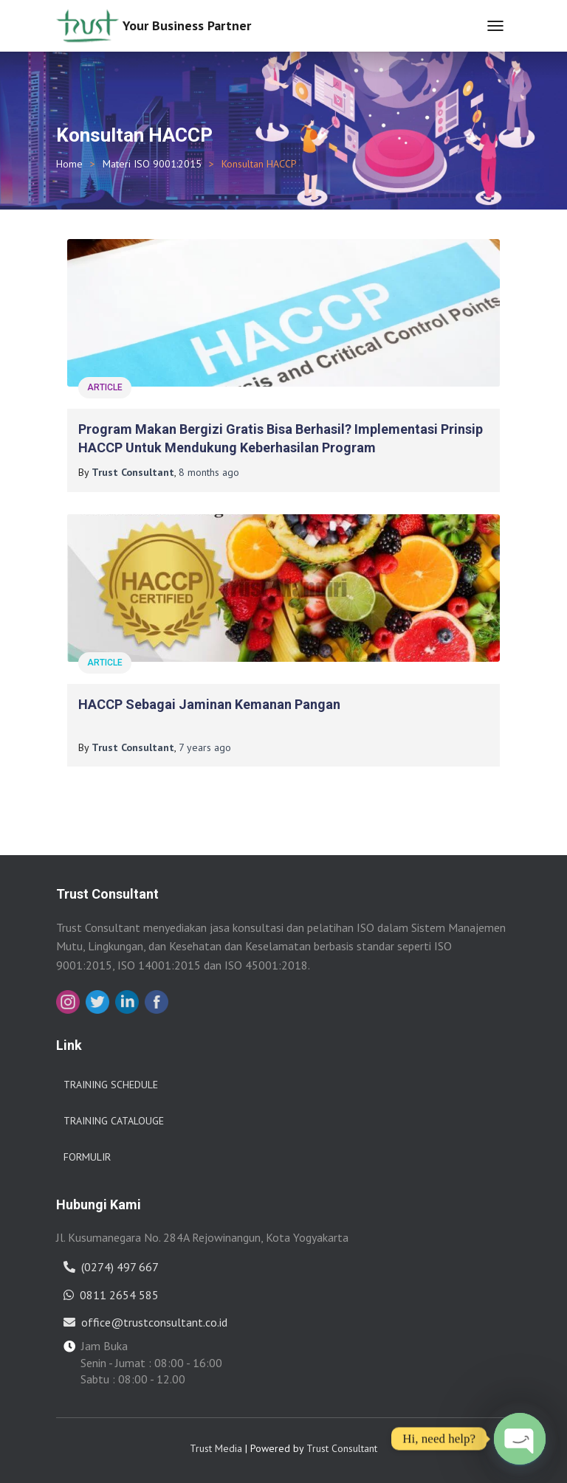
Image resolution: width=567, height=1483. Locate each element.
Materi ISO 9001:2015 (152, 163)
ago (209, 472)
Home (69, 163)
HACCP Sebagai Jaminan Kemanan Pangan (209, 704)
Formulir (87, 1157)
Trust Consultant (341, 1448)
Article (105, 387)
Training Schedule (110, 1084)
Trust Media (216, 1448)
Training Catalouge (113, 1120)
